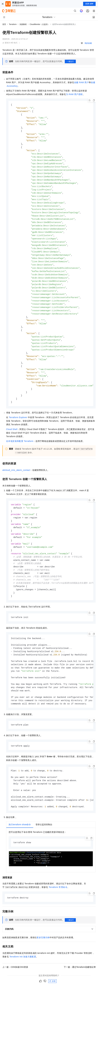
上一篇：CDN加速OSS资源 (15, 990)
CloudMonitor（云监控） (39, 24)
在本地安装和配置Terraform (19, 455)
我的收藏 (88, 43)
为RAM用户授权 (74, 94)
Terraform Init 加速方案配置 (22, 980)
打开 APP (89, 4)
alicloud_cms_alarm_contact (16, 484)
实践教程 (23, 24)
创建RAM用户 (81, 82)
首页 (4, 24)
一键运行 (70, 61)
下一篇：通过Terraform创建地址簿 (80, 990)
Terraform (13, 24)
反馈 (52, 1005)
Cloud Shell (11, 443)
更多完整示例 (43, 961)
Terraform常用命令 (58, 910)
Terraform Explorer (18, 431)
